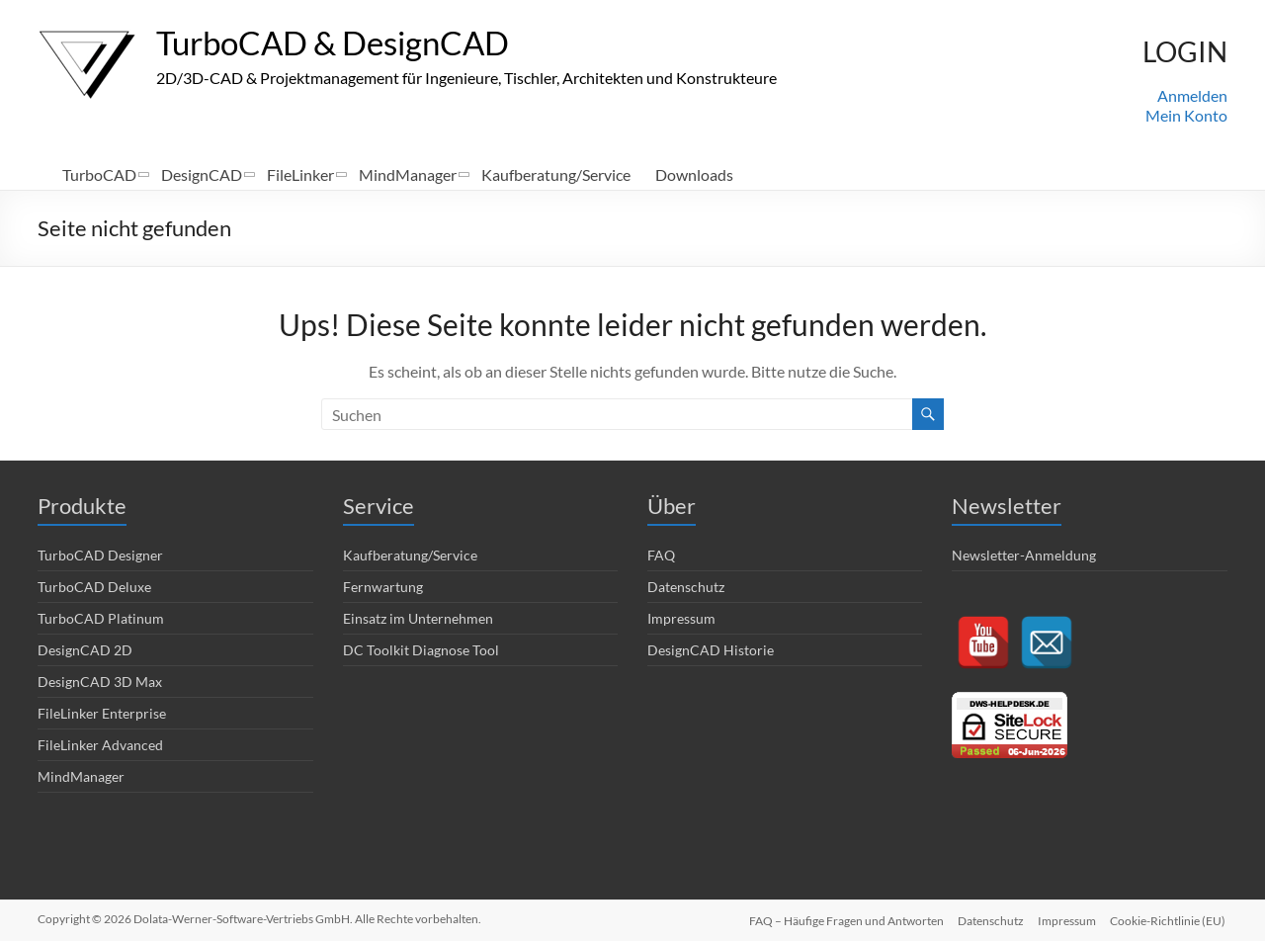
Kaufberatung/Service (556, 174)
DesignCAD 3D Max (100, 681)
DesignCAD (201, 174)
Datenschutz (685, 586)
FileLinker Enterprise (102, 713)
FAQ (661, 555)
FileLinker (300, 174)
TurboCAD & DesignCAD (350, 42)
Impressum (681, 618)
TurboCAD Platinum (101, 618)
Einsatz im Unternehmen (418, 618)
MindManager (408, 174)
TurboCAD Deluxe (94, 586)
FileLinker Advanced (100, 744)
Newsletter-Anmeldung (1024, 555)
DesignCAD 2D (85, 650)
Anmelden (1192, 95)
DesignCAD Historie (710, 650)
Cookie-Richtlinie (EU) (1169, 918)
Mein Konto (1186, 115)
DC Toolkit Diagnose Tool (421, 650)
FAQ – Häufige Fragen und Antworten (842, 918)
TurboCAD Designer (100, 555)
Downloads (694, 174)
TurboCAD (99, 174)
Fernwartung (383, 586)
